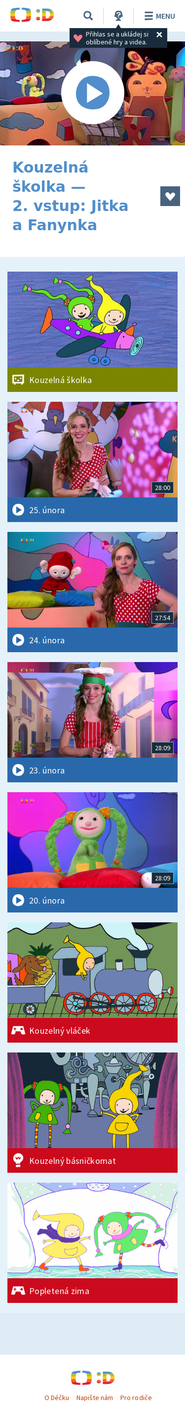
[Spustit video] (92, 93)
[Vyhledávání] (88, 16)
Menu (158, 15)
